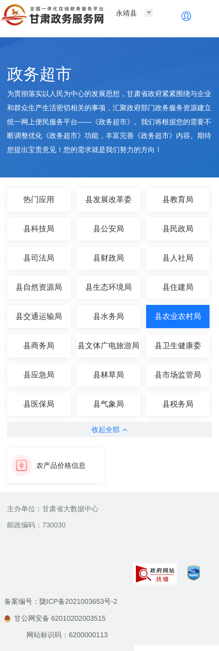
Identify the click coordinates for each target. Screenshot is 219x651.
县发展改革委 (108, 199)
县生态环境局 (108, 287)
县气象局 (108, 404)
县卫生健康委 (178, 345)
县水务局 (108, 316)
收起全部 (109, 429)
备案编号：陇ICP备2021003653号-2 (60, 601)
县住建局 (177, 287)
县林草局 (108, 374)
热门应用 (38, 199)
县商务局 (38, 345)
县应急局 (38, 374)
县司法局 (38, 257)
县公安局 (108, 228)
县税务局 (177, 404)
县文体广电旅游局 (108, 345)
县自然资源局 (38, 287)
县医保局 (38, 404)
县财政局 (108, 257)
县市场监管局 (178, 374)
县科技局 (38, 228)
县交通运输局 (38, 316)
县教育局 (177, 199)
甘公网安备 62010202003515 (55, 618)
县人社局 (177, 257)
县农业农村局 (178, 316)
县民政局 (177, 228)
